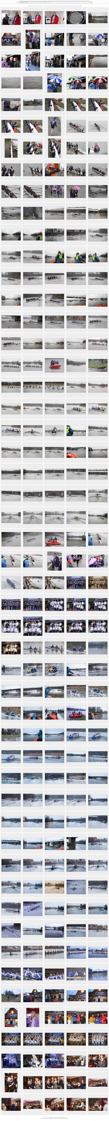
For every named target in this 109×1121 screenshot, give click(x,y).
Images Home (24, 2)
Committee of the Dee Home (54, 1117)
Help (65, 1117)
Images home (62, 1117)
